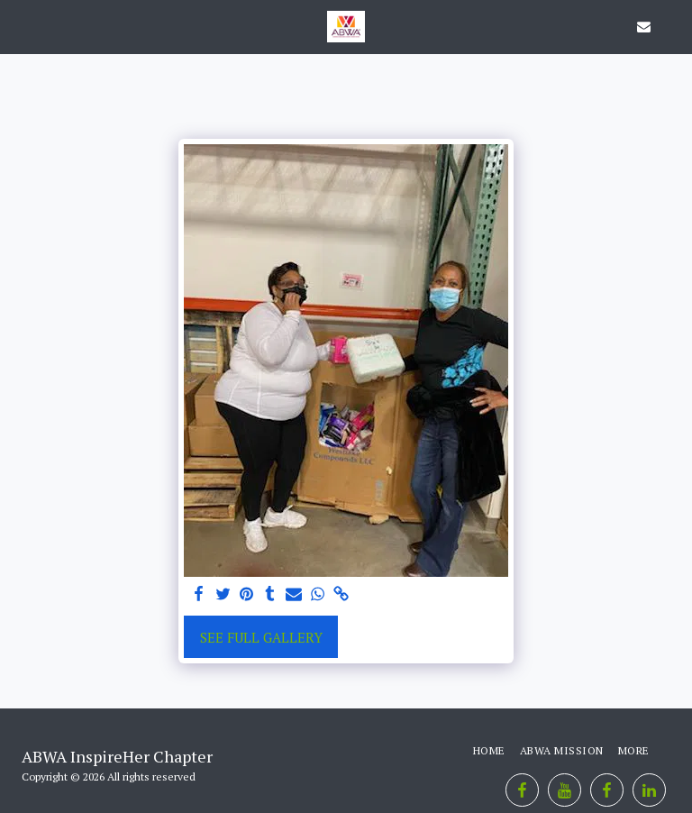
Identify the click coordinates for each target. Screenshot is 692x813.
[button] (20, 25)
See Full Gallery (261, 637)
